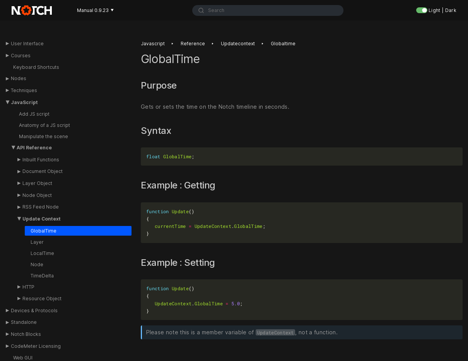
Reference (193, 43)
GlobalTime (43, 231)
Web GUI (22, 358)
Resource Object (41, 298)
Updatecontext (238, 43)
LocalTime (42, 253)
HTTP (28, 287)
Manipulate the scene (43, 136)
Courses (21, 55)
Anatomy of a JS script (44, 125)
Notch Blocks (26, 334)
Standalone (24, 322)
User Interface (27, 43)
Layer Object (37, 183)
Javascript (153, 43)
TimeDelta (42, 276)
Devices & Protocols (34, 310)
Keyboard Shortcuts (36, 67)
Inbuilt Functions (40, 160)
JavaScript (24, 102)
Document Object (42, 171)
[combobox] (267, 10)
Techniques (24, 90)
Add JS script (34, 114)
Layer (37, 242)
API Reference (34, 148)
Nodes (18, 78)
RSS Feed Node (40, 207)
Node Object (37, 195)
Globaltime (283, 43)
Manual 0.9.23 (95, 10)
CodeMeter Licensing (36, 346)
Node (37, 264)
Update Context (41, 219)
